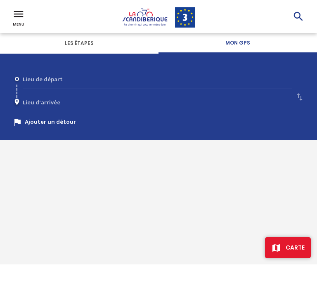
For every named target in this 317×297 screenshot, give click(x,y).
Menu (18, 17)
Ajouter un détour (50, 122)
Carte (295, 247)
